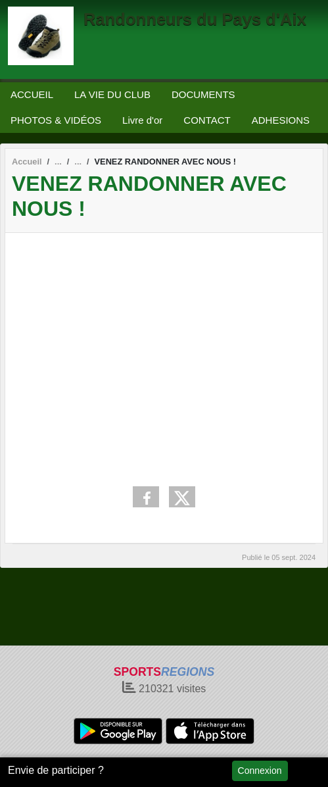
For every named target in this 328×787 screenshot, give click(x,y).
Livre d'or (142, 120)
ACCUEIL (32, 94)
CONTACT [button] (206, 120)
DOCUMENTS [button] (203, 94)
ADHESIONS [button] (281, 120)
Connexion (260, 770)
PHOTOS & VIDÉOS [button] (56, 120)
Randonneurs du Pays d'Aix (194, 19)
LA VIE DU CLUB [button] (112, 94)
